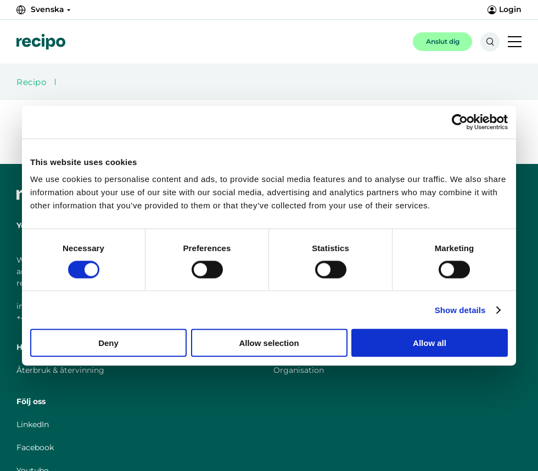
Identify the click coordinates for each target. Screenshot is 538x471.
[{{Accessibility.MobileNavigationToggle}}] (515, 42)
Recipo (31, 82)
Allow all (429, 343)
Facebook (35, 447)
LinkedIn (32, 424)
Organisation (298, 370)
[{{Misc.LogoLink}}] (40, 42)
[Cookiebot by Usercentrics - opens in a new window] (460, 122)
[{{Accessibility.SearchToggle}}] (490, 42)
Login (504, 9)
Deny (108, 343)
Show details (460, 309)
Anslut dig (442, 41)
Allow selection (269, 343)
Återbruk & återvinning (60, 370)
